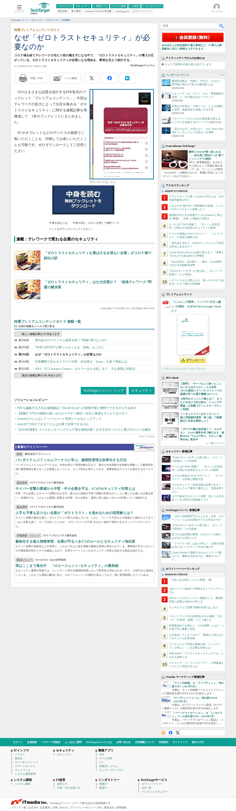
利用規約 (163, 742)
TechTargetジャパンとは (99, 742)
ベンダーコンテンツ (177, 74)
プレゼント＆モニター (155, 791)
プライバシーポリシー (83, 807)
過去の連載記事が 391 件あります (41, 375)
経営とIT (62, 783)
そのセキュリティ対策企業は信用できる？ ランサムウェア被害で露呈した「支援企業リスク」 (198, 488)
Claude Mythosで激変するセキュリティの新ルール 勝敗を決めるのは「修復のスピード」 (197, 556)
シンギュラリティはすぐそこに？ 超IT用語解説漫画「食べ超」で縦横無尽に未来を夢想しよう (201, 417)
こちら (112, 181)
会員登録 (32, 742)
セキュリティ (141, 390)
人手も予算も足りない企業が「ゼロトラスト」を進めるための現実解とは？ (74, 513)
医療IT (103, 783)
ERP (101, 754)
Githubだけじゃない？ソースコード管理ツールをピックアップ (59, 418)
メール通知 (70, 78)
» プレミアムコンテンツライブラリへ (184, 368)
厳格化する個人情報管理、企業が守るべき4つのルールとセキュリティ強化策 (75, 541)
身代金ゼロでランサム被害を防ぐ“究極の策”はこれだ (71, 340)
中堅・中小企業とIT (68, 787)
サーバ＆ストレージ (26, 762)
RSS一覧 (146, 787)
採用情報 (121, 807)
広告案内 (45, 807)
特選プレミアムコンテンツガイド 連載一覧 (47, 321)
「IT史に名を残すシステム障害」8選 (190, 579)
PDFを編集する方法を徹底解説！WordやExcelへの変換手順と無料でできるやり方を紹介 (76, 408)
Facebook (170, 733)
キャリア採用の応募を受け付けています (188, 64)
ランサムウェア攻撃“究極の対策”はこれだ (193, 607)
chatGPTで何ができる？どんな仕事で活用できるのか (53, 424)
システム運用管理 (25, 773)
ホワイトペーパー (152, 783)
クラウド (20, 754)
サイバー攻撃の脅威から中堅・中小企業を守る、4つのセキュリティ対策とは (75, 488)
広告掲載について (144, 742)
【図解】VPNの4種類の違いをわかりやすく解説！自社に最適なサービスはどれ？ (72, 413)
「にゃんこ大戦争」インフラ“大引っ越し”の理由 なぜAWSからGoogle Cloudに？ (196, 306)
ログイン (18, 742)
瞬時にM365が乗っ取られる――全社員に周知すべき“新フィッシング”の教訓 (206, 155)
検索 (221, 26)
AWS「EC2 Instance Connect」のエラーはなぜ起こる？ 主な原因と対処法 (85, 368)
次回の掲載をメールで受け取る (36, 326)
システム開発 (22, 783)
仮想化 (19, 758)
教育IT (103, 787)
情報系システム (108, 766)
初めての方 (198, 742)
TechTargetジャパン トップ (103, 390)
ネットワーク (22, 770)
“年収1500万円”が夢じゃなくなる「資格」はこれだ (69, 347)
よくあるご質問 (73, 742)
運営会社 (109, 807)
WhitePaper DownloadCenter (144, 448)
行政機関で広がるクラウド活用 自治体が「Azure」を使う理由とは (81, 361)
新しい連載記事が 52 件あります (41, 334)
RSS (163, 733)
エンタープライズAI (111, 770)
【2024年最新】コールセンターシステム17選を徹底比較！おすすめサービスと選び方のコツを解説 (84, 429)
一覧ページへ (216, 443)
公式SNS (33, 807)
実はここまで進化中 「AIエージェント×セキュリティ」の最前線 (66, 566)
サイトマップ (180, 742)
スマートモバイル (25, 766)
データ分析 (105, 758)
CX (101, 762)
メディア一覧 (18, 807)
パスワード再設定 (50, 742)
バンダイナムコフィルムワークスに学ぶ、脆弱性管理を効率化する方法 (70, 460)
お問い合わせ (123, 742)
